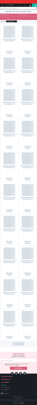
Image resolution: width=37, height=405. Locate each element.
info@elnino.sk (6, 389)
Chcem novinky (18, 368)
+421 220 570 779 (7, 387)
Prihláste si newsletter (18, 355)
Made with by (18, 403)
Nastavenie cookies (18, 398)
